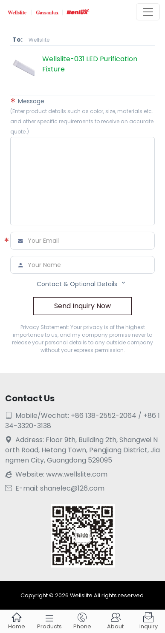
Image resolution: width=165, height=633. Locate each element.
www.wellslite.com (76, 474)
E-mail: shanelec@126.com (54, 488)
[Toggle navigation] (148, 11)
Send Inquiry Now (82, 306)
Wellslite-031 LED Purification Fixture (89, 64)
